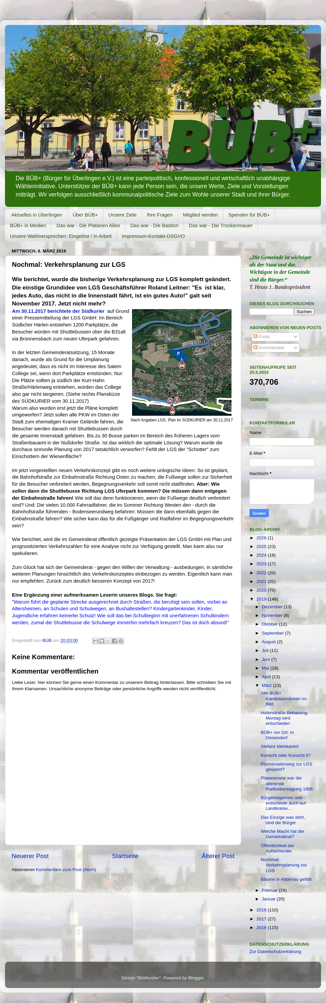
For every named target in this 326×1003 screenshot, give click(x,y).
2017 (262, 918)
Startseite (125, 855)
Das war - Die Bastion (154, 225)
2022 (262, 572)
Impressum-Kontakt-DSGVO (153, 236)
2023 (262, 563)
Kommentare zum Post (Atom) (66, 869)
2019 (262, 599)
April (267, 676)
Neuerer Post (30, 855)
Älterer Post (218, 855)
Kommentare (268, 347)
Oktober (270, 624)
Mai (266, 668)
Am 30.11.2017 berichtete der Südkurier (58, 311)
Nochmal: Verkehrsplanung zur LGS (284, 865)
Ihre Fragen (160, 215)
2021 (262, 581)
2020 (262, 590)
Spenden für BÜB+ (249, 215)
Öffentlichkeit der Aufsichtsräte (277, 848)
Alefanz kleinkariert (280, 746)
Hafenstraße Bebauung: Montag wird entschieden (284, 718)
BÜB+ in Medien (28, 225)
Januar (269, 898)
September (273, 633)
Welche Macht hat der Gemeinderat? (282, 834)
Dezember (273, 606)
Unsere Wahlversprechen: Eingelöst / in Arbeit (60, 236)
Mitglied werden (200, 215)
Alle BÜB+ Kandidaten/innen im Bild (284, 698)
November (273, 615)
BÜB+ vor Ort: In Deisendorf (277, 735)
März (267, 685)
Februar (270, 890)
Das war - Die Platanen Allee (88, 225)
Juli (266, 650)
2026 (262, 537)
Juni (266, 659)
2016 (262, 927)
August (269, 641)
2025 (262, 546)
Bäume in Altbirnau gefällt (286, 879)
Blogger (196, 977)
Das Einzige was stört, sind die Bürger (283, 820)
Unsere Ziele (122, 215)
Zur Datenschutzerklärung (275, 951)
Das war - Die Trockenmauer (220, 225)
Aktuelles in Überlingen (36, 215)
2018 (262, 909)
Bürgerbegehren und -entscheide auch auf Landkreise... (283, 803)
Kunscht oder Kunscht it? (286, 755)
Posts (261, 336)
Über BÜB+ (85, 215)
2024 (262, 555)
